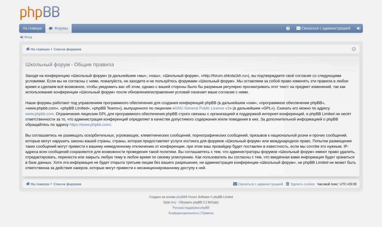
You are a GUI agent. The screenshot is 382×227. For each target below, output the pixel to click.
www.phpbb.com (39, 114)
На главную (32, 28)
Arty (173, 202)
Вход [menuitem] (360, 29)
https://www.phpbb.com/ (90, 124)
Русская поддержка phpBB (190, 207)
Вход (28, 37)
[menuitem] (288, 28)
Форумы (61, 28)
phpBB (180, 197)
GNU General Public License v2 (202, 108)
